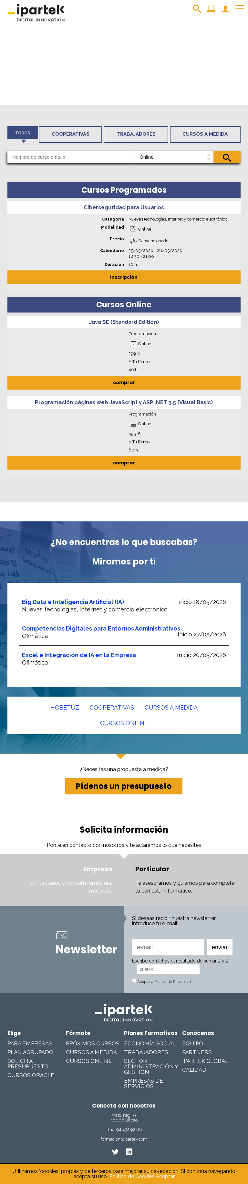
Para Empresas (29, 1041)
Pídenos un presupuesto (124, 784)
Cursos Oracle (30, 1073)
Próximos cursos (92, 1041)
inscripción (124, 275)
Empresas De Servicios (143, 1081)
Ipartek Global (205, 1059)
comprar (124, 380)
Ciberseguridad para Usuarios (124, 205)
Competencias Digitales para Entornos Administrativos (101, 626)
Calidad (194, 1067)
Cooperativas (112, 705)
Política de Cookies (131, 1176)
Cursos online (124, 720)
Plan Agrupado (30, 1050)
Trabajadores (146, 1050)
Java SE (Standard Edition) (124, 319)
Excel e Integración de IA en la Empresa (79, 652)
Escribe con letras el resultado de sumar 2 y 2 (180, 959)
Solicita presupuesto (27, 1062)
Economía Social (150, 1041)
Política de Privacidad (172, 980)
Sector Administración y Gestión (151, 1064)
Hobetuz (64, 705)
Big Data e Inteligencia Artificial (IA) (73, 599)
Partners (197, 1050)
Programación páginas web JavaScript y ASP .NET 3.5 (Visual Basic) (124, 400)
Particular (152, 866)
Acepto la (161, 980)
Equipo (192, 1041)
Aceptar (165, 1176)
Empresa (98, 866)
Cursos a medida (171, 705)
